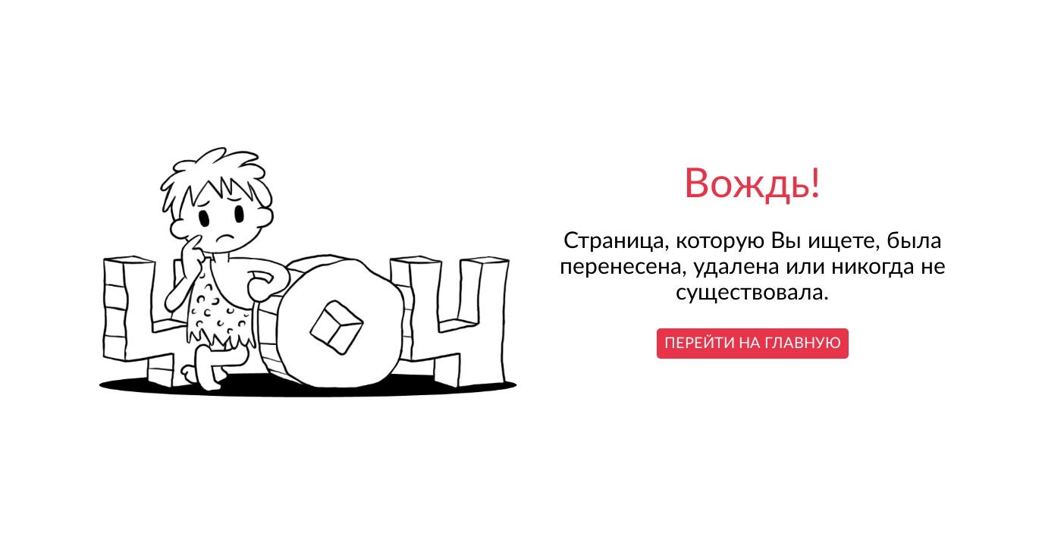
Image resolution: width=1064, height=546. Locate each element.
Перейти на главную (752, 343)
